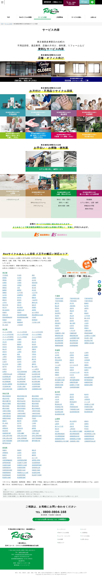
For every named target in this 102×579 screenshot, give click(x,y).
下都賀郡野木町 (89, 409)
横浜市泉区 (5, 408)
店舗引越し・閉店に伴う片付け (25, 79)
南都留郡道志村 (74, 436)
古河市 (57, 355)
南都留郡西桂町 (89, 436)
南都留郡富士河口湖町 (62, 441)
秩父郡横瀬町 (6, 381)
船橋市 (86, 303)
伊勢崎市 (5, 453)
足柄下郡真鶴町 (7, 441)
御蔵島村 (20, 322)
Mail (91, 2)
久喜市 (4, 361)
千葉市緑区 (73, 301)
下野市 (72, 404)
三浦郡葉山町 (36, 431)
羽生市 (19, 349)
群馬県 (4, 448)
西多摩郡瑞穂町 (22, 315)
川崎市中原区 (36, 411)
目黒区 (4, 282)
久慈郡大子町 (59, 382)
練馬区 (19, 290)
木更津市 (72, 306)
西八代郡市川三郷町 (76, 431)
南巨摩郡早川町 (89, 431)
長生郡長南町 (74, 343)
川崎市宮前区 (36, 413)
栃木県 (57, 392)
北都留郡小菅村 (74, 441)
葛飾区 (4, 292)
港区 (33, 275)
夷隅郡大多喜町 (89, 343)
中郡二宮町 (35, 433)
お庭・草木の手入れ (64, 193)
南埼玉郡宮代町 (7, 389)
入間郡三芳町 (36, 371)
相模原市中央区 (37, 416)
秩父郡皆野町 (21, 381)
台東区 (34, 278)
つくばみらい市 (60, 377)
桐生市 (34, 450)
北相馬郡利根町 (74, 387)
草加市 (34, 352)
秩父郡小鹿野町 (7, 384)
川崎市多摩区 (21, 413)
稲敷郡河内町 (59, 385)
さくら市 (87, 402)
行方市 (72, 375)
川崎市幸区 (20, 411)
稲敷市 (57, 372)
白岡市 (4, 371)
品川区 (34, 280)
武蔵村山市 (20, 310)
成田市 (86, 308)
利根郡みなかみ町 (22, 472)
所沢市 (4, 344)
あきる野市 (35, 312)
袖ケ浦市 (72, 323)
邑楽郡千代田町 (37, 475)
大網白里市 (87, 330)
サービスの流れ (85, 536)
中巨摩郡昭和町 (60, 436)
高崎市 (19, 450)
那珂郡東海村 (88, 380)
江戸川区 (20, 292)
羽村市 (19, 312)
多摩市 (34, 310)
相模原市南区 (6, 418)
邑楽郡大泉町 (6, 477)
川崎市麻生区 (6, 416)
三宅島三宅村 (6, 322)
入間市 (4, 357)
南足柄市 (5, 431)
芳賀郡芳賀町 (59, 409)
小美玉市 (72, 377)
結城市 (86, 355)
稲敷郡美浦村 (74, 382)
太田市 (19, 453)
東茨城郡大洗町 (60, 380)
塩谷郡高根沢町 (74, 412)
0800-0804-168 (54, 512)
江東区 (19, 280)
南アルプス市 (59, 426)
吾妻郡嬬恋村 (6, 467)
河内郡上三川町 (89, 404)
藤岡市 (34, 455)
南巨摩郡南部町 (74, 434)
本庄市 (4, 347)
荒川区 (34, 287)
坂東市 (86, 370)
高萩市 (72, 360)
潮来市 (57, 367)
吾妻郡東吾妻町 (7, 470)
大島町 (34, 317)
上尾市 (19, 352)
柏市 (71, 313)
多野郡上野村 (36, 460)
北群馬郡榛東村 (7, 460)
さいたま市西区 (7, 332)
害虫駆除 (89, 199)
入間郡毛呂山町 (7, 374)
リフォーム (38, 193)
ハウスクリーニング (13, 199)
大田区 (19, 282)
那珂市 (57, 370)
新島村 (19, 320)
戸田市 (34, 354)
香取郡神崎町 (88, 333)
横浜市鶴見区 (6, 396)
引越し (38, 113)
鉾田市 (86, 375)
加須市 (34, 344)
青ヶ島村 (5, 325)
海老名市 (20, 428)
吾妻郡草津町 (21, 467)
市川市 (72, 303)
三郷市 (19, 364)
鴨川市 (72, 318)
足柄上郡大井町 (22, 435)
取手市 (72, 362)
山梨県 (57, 419)
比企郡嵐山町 (6, 376)
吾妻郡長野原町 (37, 465)
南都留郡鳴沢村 (89, 439)
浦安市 (86, 321)
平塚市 (34, 418)
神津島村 (34, 320)
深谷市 (4, 352)
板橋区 (4, 290)
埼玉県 (4, 329)
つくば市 (58, 365)
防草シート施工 (64, 202)
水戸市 (57, 352)
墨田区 (4, 280)
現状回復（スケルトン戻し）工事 (76, 79)
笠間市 (57, 362)
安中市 (19, 458)
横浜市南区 (20, 398)
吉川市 (19, 369)
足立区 (34, 290)
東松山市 (20, 347)
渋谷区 (4, 285)
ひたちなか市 (74, 365)
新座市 (19, 359)
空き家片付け (89, 135)
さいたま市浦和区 (8, 337)
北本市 (19, 361)
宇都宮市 (58, 394)
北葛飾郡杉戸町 (22, 389)
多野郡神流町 (6, 462)
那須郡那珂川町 (60, 414)
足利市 (72, 394)
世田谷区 (34, 282)
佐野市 (57, 397)
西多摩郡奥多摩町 (22, 317)
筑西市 (72, 370)
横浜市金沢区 (21, 401)
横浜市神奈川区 (22, 396)
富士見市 (5, 364)
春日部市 (34, 347)
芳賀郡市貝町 (88, 407)
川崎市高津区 (6, 413)
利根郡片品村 (21, 470)
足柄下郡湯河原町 (22, 441)
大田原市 (87, 399)
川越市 (19, 339)
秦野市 (4, 426)
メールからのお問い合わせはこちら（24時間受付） (51, 519)
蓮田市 (34, 364)
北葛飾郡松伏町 (37, 389)
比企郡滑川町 (36, 374)
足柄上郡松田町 (37, 435)
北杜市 (72, 426)
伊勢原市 (5, 428)
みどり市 (34, 458)
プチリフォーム (38, 205)
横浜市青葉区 (21, 408)
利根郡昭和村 (6, 472)
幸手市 (19, 366)
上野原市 (72, 429)
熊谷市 (34, 339)
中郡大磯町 (20, 433)
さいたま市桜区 (37, 334)
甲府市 (57, 421)
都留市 (86, 421)
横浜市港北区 (36, 401)
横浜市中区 (5, 398)
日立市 (72, 352)
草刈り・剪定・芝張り (64, 199)
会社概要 (60, 539)
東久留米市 (5, 310)
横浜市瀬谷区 (21, 406)
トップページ (61, 529)
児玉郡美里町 (36, 384)
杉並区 (34, 285)
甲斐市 (86, 426)
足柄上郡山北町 (7, 438)
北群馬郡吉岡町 (22, 460)
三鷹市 (34, 295)
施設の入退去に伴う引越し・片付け (13, 135)
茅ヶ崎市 (5, 423)
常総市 (86, 357)
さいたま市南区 (22, 337)
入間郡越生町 (21, 374)
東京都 (4, 273)
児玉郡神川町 (6, 386)
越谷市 (4, 354)
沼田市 (34, 453)
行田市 (19, 342)
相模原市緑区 (21, 416)
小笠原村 (20, 325)
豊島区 (4, 287)
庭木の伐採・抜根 (63, 205)
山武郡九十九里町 (89, 335)
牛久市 (86, 362)
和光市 (4, 359)
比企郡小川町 (21, 376)
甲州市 (86, 429)
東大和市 (20, 307)
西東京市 (5, 315)
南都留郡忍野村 (60, 439)
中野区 (19, 285)
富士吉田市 (73, 421)
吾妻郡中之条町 (22, 465)
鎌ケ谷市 (87, 318)
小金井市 (34, 300)
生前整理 (89, 113)
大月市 (72, 424)
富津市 (72, 321)
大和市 (34, 426)
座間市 (34, 428)
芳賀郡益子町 (59, 407)
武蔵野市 (20, 295)
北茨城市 (87, 360)
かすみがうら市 (74, 372)
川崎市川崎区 (6, 411)
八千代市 (87, 316)
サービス (83, 529)
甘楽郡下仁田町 (22, 462)
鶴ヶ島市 (34, 366)
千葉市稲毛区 (88, 298)
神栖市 (57, 375)
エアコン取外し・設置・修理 (89, 202)
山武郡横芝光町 (74, 338)
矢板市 (57, 402)
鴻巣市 (34, 349)
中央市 (57, 431)
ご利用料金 (84, 532)
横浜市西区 (35, 396)
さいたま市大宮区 (37, 332)
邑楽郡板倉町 (6, 475)
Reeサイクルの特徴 (63, 532)
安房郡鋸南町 (74, 345)
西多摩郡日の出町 (37, 315)
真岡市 (72, 399)
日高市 (4, 369)
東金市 (72, 311)
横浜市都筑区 (36, 408)
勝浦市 (86, 313)
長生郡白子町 (88, 340)
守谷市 (72, 367)
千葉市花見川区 (74, 298)
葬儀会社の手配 (89, 205)
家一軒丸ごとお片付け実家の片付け (38, 135)
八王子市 (34, 292)
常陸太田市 (58, 360)
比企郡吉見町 (6, 379)
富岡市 (4, 458)
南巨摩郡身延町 (60, 434)
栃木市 (86, 394)
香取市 (86, 328)
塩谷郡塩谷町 (59, 412)
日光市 (86, 397)
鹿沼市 (72, 397)
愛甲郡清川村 (6, 443)
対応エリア (61, 542)
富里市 (86, 325)
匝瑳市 (72, 328)
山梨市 (57, 424)
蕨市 (18, 354)
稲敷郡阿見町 (88, 382)
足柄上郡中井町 (7, 435)
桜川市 (86, 372)
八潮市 (34, 361)
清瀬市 (34, 307)
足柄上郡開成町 (22, 438)
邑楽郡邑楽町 (21, 477)
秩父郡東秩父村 (22, 384)
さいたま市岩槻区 (8, 339)
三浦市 (34, 423)
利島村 (4, 320)
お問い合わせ (85, 539)
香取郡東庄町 (74, 335)
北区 (18, 287)
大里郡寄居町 (36, 386)
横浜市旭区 (35, 403)
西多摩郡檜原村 (7, 317)
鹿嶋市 (86, 365)
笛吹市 (57, 429)
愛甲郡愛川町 (36, 441)
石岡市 (72, 355)
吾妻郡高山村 (36, 467)
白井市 (72, 325)
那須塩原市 (73, 402)
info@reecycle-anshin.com (23, 554)
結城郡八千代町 (74, 385)
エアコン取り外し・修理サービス (51, 169)
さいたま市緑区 (37, 337)
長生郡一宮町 (88, 338)
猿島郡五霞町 (88, 385)
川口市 (4, 342)
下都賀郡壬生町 (74, 409)
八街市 (86, 323)
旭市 (85, 311)
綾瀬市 (19, 431)
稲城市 (4, 312)
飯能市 (19, 344)
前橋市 (4, 450)
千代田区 (5, 275)
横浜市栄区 (35, 406)
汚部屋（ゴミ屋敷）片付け (63, 135)
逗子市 (19, 423)
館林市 (4, 455)
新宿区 (4, 278)
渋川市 (19, 455)
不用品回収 (13, 113)
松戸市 (86, 306)
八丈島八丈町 (36, 322)
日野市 (19, 302)
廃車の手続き (89, 209)
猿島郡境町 (58, 387)
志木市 (34, 357)
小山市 (57, 399)
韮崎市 (86, 424)
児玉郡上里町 (21, 386)
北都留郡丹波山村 (89, 441)
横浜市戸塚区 (6, 403)
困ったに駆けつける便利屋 (89, 193)
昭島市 (34, 297)
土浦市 (86, 352)
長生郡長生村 (74, 340)
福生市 (34, 305)
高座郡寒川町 (6, 433)
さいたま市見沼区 (8, 334)
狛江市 (4, 307)
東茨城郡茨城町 (89, 377)
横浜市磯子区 (6, 401)
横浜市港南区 (21, 403)
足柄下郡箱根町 (37, 438)
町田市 (19, 300)
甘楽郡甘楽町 (6, 465)
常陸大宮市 (87, 367)
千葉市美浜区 (88, 301)
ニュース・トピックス (64, 536)
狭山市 (4, 349)
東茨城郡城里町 (74, 380)
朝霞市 (19, 357)
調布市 (4, 300)
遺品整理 (64, 113)
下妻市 (72, 357)
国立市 (19, 305)
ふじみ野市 (35, 369)
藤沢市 (19, 421)
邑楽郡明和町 (21, 475)
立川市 (4, 295)
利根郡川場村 (36, 470)
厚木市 (19, 426)
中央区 (19, 275)
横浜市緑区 (5, 406)
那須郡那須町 (88, 412)
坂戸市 (4, 366)
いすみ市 (72, 330)
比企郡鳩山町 (21, 379)
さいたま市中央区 (22, 334)
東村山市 (34, 302)
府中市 (19, 297)
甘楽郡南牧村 (36, 462)
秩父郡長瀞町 (36, 381)
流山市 (72, 316)
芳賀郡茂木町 (74, 407)
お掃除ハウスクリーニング (13, 193)
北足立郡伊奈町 (22, 371)
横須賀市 (20, 418)
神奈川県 (5, 393)
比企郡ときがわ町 (37, 379)
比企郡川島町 (36, 376)
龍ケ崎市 (58, 357)
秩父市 (34, 342)
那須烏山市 (58, 404)
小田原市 (34, 421)
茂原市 (72, 308)
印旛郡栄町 (73, 333)
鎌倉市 (4, 421)
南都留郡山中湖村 (75, 439)
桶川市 (34, 359)
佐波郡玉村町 (36, 472)
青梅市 (4, 297)
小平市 (4, 302)
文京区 (19, 278)
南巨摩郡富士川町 (89, 434)
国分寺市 (5, 305)
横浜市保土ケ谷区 (37, 398)
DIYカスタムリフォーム (38, 202)
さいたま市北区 (22, 332)
